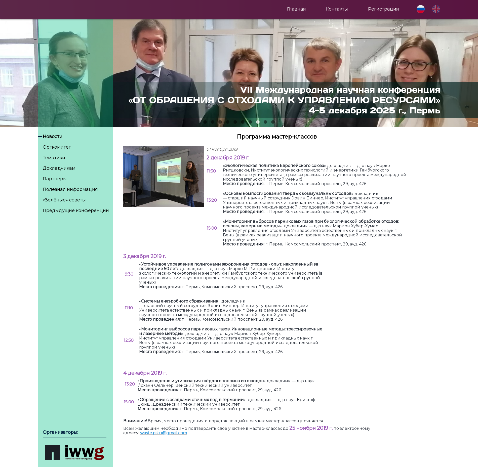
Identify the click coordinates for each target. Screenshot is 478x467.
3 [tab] (220, 122)
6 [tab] (242, 122)
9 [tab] (265, 122)
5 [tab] (235, 122)
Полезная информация (70, 189)
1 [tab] (205, 122)
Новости (52, 136)
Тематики (54, 157)
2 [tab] (212, 122)
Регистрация (383, 9)
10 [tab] (272, 122)
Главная (296, 9)
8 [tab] (257, 122)
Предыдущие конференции (76, 210)
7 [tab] (250, 122)
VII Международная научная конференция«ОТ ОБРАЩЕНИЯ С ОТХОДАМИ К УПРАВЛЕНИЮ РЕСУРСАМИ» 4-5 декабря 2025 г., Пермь (284, 99)
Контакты (337, 9)
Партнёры (55, 179)
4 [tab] (227, 122)
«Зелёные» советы (64, 200)
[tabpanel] (239, 73)
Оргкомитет (57, 147)
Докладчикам (59, 168)
